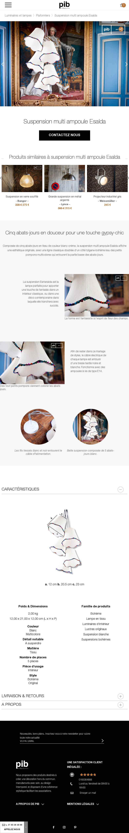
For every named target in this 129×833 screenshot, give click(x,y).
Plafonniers (43, 15)
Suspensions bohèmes (95, 639)
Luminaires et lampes (18, 15)
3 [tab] (67, 96)
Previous (2, 64)
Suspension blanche (96, 634)
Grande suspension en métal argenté (64, 201)
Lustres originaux (96, 629)
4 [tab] (72, 96)
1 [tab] (57, 96)
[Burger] (8, 5)
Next (126, 64)
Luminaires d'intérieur (96, 624)
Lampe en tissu (96, 619)
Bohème (96, 613)
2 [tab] (62, 96)
